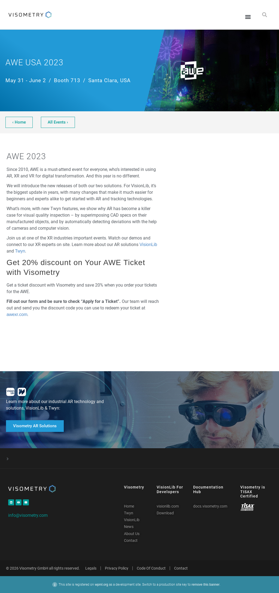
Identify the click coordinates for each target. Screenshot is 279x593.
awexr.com (17, 314)
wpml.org (101, 584)
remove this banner (206, 584)
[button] (247, 16)
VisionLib (148, 244)
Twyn (20, 251)
